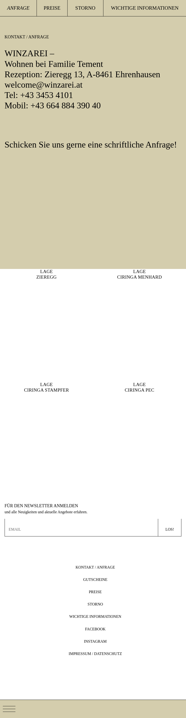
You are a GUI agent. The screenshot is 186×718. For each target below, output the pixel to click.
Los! (169, 529)
